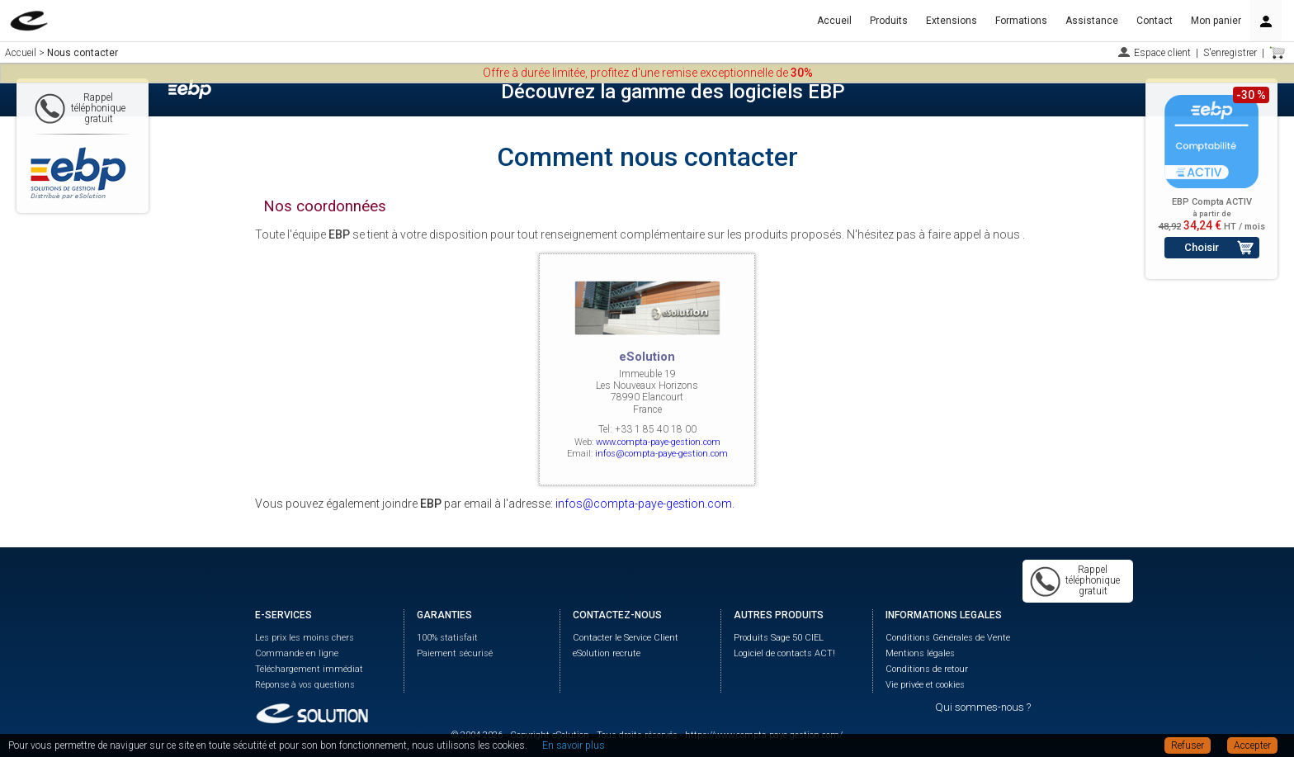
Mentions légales (920, 653)
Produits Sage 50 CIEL (779, 637)
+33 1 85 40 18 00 (656, 429)
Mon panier (1216, 20)
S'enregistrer (1230, 53)
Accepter (1252, 745)
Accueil (834, 20)
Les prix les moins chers (304, 637)
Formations (1021, 20)
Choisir (1201, 247)
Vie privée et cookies (925, 684)
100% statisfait (447, 637)
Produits (889, 20)
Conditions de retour (926, 669)
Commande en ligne (296, 653)
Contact (1154, 20)
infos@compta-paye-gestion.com (661, 453)
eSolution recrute (606, 653)
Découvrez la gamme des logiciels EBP (673, 91)
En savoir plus (573, 745)
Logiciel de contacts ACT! (784, 653)
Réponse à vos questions (305, 684)
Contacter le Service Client (625, 637)
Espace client (1162, 53)
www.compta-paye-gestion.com (658, 442)
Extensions (951, 20)
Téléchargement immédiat (309, 669)
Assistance (1091, 20)
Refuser (1187, 745)
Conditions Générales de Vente (947, 637)
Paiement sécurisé (455, 653)
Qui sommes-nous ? (983, 707)
